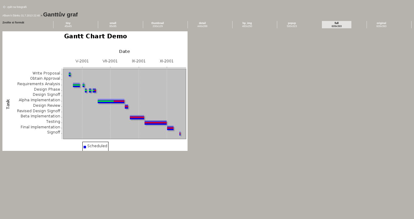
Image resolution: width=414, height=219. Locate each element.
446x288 (202, 25)
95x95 (113, 25)
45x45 (68, 25)
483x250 (247, 25)
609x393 (337, 25)
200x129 (157, 25)
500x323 (292, 25)
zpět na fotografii (17, 7)
